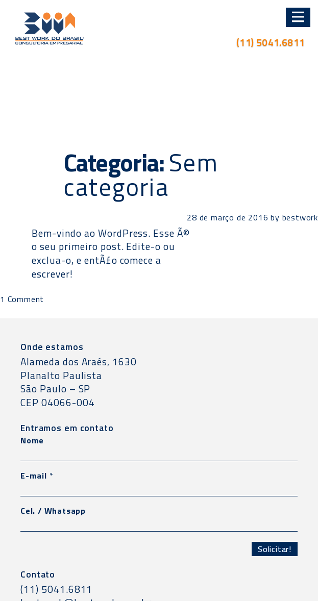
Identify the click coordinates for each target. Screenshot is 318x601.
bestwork (300, 217)
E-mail (36, 475)
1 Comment (22, 299)
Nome (32, 440)
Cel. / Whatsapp (53, 511)
